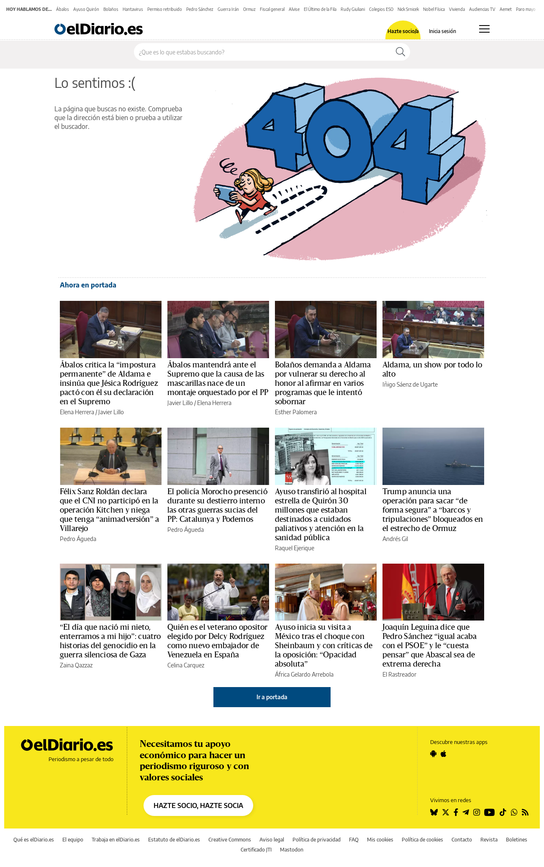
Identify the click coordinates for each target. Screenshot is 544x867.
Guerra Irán (228, 9)
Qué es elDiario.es (33, 839)
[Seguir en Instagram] (476, 812)
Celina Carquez (185, 665)
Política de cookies (422, 839)
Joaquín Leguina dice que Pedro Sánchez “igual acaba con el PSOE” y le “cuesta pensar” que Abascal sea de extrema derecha (429, 645)
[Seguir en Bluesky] (434, 812)
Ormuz (249, 9)
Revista (489, 839)
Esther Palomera (296, 412)
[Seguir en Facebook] (456, 812)
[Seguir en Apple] (443, 753)
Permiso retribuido (164, 9)
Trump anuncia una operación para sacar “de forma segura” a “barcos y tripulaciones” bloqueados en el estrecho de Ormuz (432, 510)
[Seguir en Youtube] (489, 812)
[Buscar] (400, 52)
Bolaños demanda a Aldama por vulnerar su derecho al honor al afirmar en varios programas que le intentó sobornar (323, 383)
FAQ (354, 839)
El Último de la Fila (320, 9)
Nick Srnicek (408, 9)
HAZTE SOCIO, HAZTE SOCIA (198, 805)
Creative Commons (229, 839)
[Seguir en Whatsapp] (514, 812)
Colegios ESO (381, 9)
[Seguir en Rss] (525, 812)
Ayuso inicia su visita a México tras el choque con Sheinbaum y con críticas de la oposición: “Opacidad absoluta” (323, 645)
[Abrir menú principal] (484, 29)
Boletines (516, 839)
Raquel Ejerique (294, 547)
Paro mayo (526, 9)
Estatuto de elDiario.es (174, 839)
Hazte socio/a (403, 31)
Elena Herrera (77, 412)
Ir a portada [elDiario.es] (272, 696)
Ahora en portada (88, 285)
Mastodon (291, 849)
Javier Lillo (111, 412)
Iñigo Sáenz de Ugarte (410, 384)
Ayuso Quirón (86, 9)
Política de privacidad (317, 839)
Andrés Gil (395, 538)
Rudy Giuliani (353, 9)
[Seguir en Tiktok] (503, 812)
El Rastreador (399, 674)
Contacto (462, 839)
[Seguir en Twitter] (445, 812)
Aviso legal (271, 839)
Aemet (506, 9)
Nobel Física (434, 9)
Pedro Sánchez (199, 9)
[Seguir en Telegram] (465, 812)
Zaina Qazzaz (76, 665)
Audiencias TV (482, 9)
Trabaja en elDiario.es (116, 839)
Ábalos (62, 9)
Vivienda (457, 9)
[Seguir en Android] (433, 753)
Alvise (294, 9)
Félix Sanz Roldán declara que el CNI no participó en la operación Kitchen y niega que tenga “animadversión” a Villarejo (109, 510)
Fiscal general (272, 9)
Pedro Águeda (78, 538)
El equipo (72, 839)
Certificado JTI (256, 849)
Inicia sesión (442, 31)
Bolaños (110, 9)
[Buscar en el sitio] (262, 52)
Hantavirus (133, 9)
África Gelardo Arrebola (304, 674)
